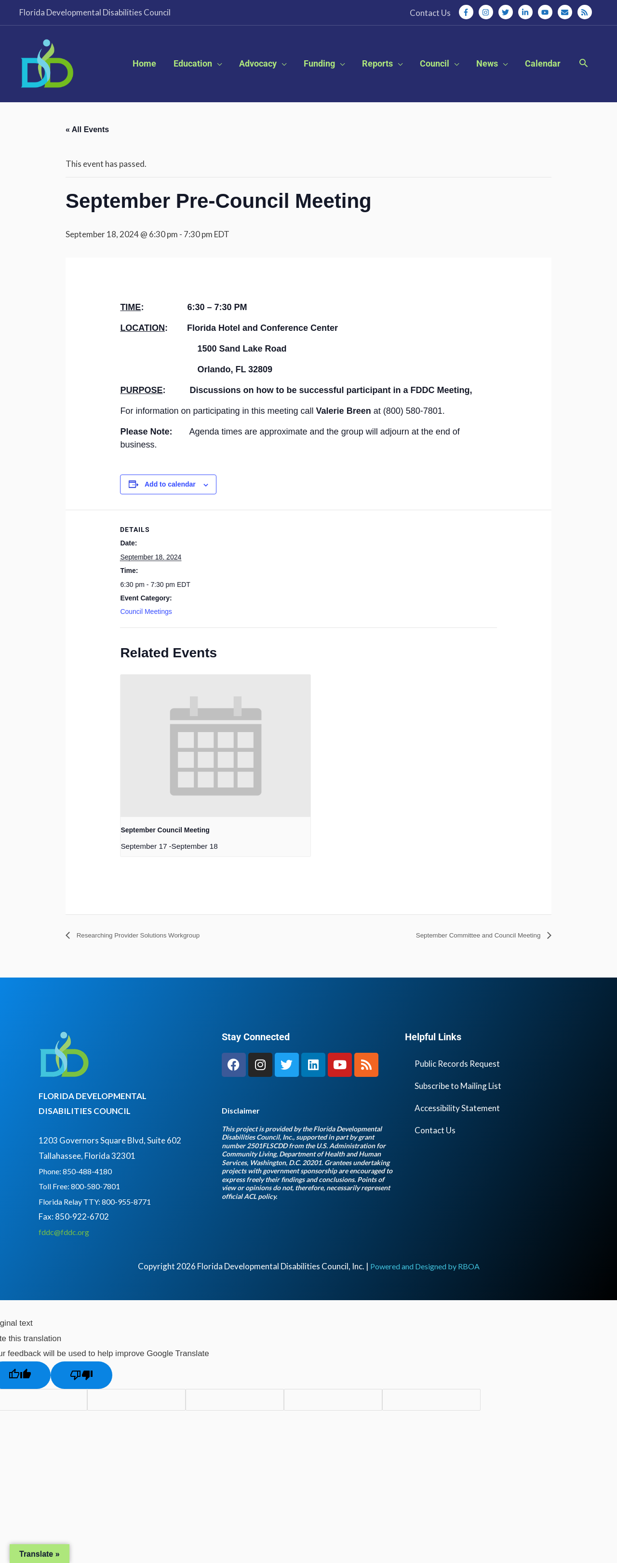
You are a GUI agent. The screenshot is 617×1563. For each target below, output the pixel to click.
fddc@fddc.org (66, 1255)
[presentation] (215, 768)
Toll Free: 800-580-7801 (83, 1209)
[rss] (585, 12)
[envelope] (567, 12)
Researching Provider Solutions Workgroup (150, 958)
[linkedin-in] (527, 12)
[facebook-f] (468, 12)
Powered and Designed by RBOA (424, 1289)
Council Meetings (146, 634)
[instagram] (488, 12)
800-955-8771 (134, 1224)
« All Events (87, 152)
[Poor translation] (81, 1397)
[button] (583, 75)
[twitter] (507, 12)
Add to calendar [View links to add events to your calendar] (170, 506)
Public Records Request (457, 1086)
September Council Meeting (165, 852)
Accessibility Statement (457, 1130)
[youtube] (547, 12)
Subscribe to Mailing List (458, 1108)
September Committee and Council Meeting (466, 958)
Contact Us (435, 1152)
